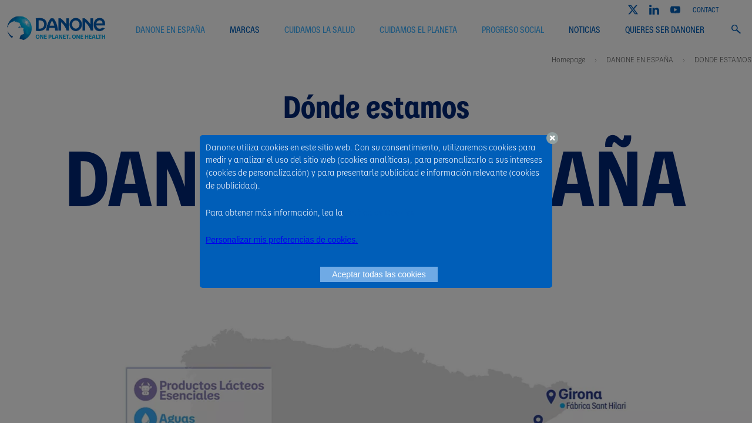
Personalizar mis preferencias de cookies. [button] (282, 239)
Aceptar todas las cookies (379, 274)
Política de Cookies (379, 212)
